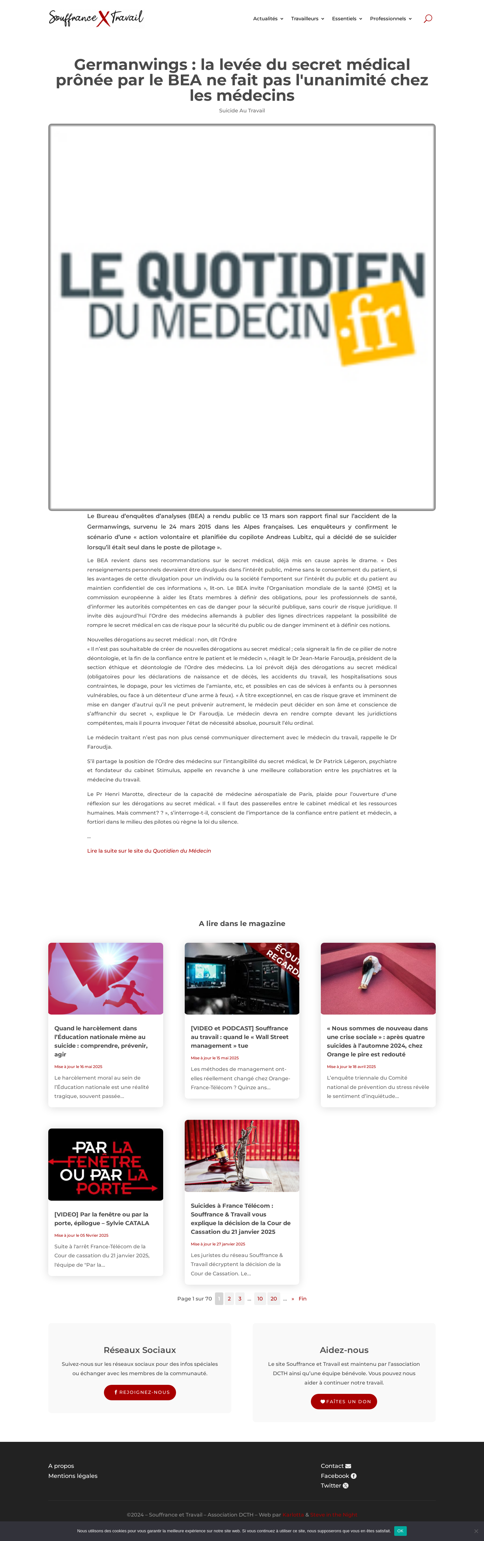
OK (400, 1530)
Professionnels (388, 18)
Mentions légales (73, 1476)
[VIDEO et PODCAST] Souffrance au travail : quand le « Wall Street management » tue (240, 1037)
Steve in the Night (334, 1515)
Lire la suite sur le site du (149, 851)
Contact (332, 1466)
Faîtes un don (348, 1401)
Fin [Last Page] (303, 1299)
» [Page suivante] (293, 1299)
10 (260, 1299)
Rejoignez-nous (144, 1392)
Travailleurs (305, 18)
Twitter (331, 1485)
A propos (61, 1466)
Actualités (265, 18)
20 (274, 1299)
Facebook (335, 1476)
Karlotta (293, 1515)
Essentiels (344, 18)
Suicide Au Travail (242, 111)
